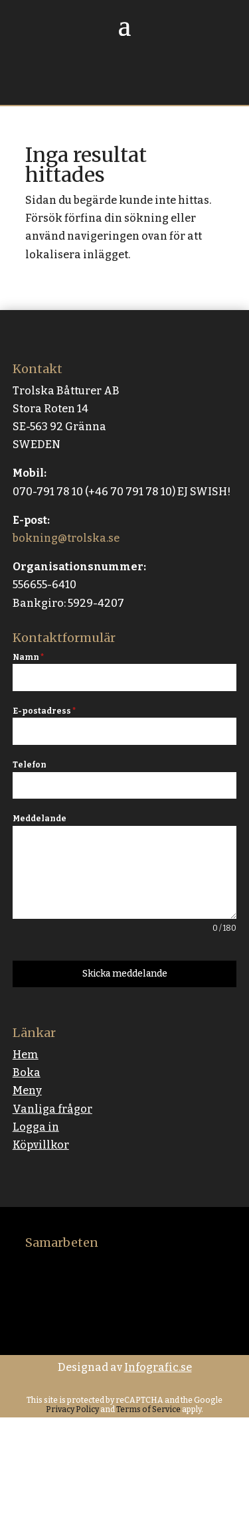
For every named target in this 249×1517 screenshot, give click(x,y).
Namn (28, 657)
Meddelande (39, 818)
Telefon (29, 764)
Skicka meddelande (124, 973)
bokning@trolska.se (66, 538)
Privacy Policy (72, 1409)
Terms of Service (148, 1409)
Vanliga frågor (52, 1109)
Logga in (36, 1127)
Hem (26, 1054)
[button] (222, 1490)
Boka (27, 1072)
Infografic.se (158, 1367)
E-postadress (44, 711)
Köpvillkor (41, 1145)
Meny (27, 1090)
